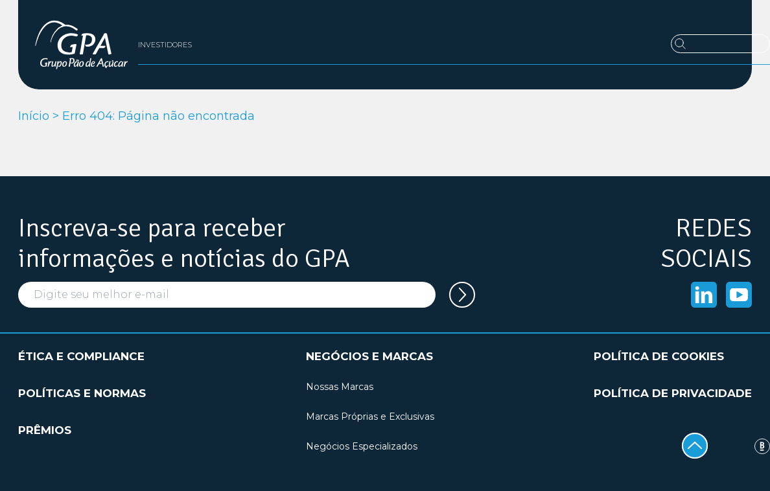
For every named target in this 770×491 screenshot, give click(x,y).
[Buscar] (720, 43)
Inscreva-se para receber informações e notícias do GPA (184, 243)
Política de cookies (659, 356)
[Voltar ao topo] (695, 446)
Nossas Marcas (339, 387)
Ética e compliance (81, 356)
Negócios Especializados (361, 446)
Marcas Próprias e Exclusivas (370, 416)
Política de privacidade (673, 393)
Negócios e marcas (369, 356)
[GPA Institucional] (81, 44)
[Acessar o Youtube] (739, 295)
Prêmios (44, 430)
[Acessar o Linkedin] (704, 295)
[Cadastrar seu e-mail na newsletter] (462, 295)
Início (33, 116)
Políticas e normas (82, 393)
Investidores (165, 44)
